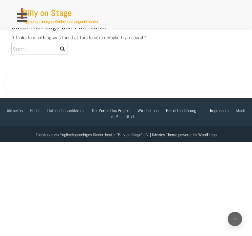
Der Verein (100, 110)
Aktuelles (15, 110)
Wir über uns (147, 110)
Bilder (35, 110)
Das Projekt (120, 110)
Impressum (219, 110)
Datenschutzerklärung (65, 110)
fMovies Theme (164, 135)
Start (130, 116)
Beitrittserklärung (181, 110)
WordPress (207, 135)
